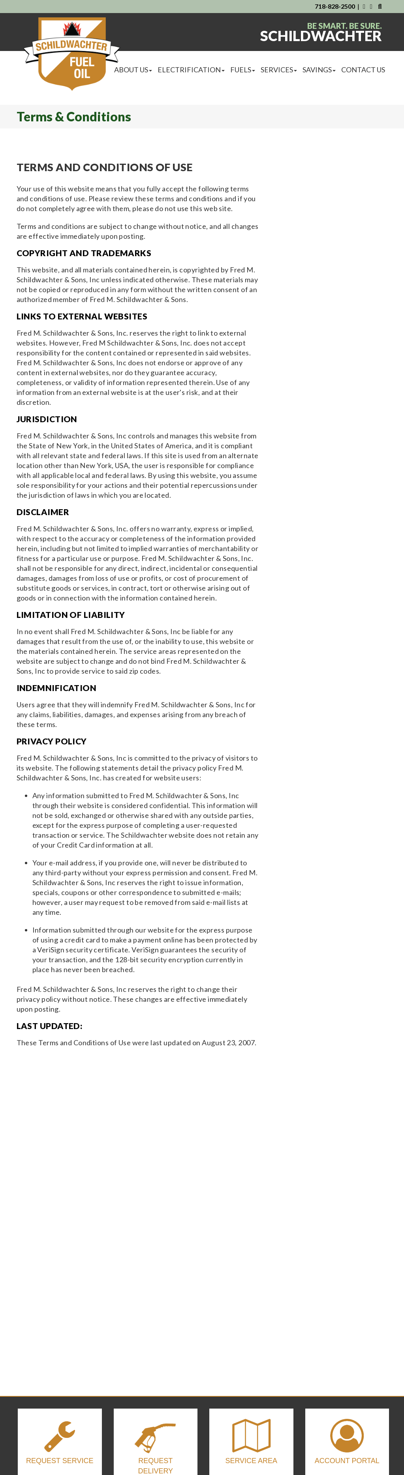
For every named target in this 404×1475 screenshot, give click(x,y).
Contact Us (363, 69)
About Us (133, 69)
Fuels (242, 69)
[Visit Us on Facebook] (364, 6)
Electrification (191, 69)
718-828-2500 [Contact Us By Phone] (335, 6)
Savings (319, 69)
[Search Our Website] (380, 6)
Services (279, 69)
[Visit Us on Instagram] (372, 6)
